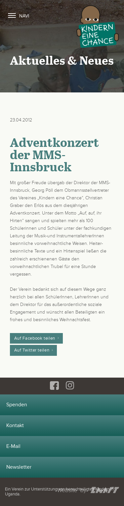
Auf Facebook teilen (34, 338)
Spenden (16, 404)
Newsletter (18, 467)
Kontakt (15, 425)
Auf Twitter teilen (32, 350)
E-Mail (13, 446)
